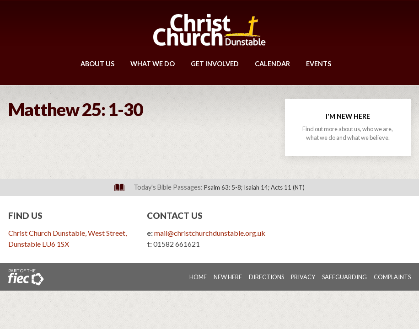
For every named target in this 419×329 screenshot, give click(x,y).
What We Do (152, 64)
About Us (97, 64)
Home (198, 277)
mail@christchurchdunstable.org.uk (209, 232)
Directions (266, 277)
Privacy (303, 277)
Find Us (25, 215)
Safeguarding (344, 277)
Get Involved (215, 64)
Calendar (272, 64)
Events (318, 64)
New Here (228, 277)
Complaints (392, 277)
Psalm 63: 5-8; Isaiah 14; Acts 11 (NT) (254, 187)
